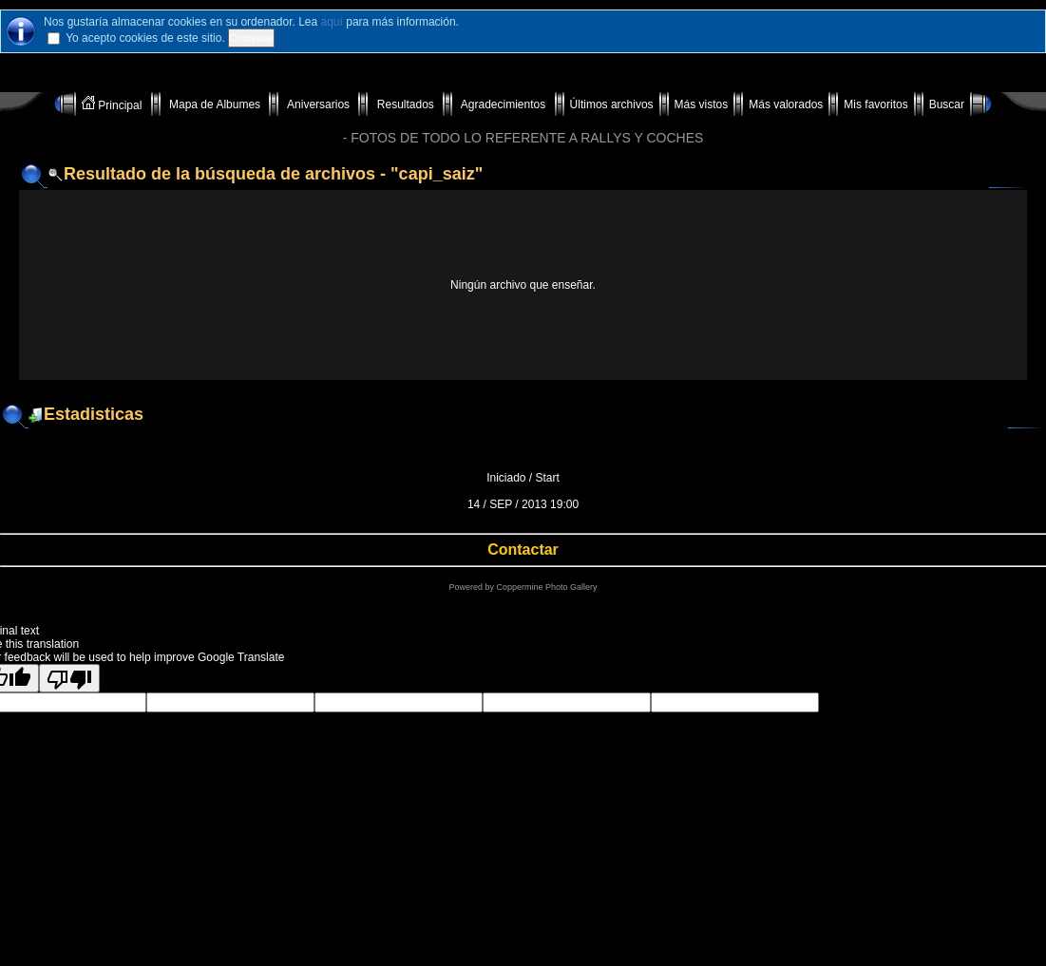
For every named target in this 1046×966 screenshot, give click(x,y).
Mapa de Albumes (215, 104)
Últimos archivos (612, 104)
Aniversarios (318, 104)
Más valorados (786, 104)
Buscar (946, 104)
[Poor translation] (69, 678)
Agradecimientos (503, 104)
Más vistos (702, 104)
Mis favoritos (875, 104)
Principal (113, 104)
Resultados (405, 104)
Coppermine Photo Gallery (546, 587)
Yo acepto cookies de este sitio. (145, 38)
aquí (332, 21)
